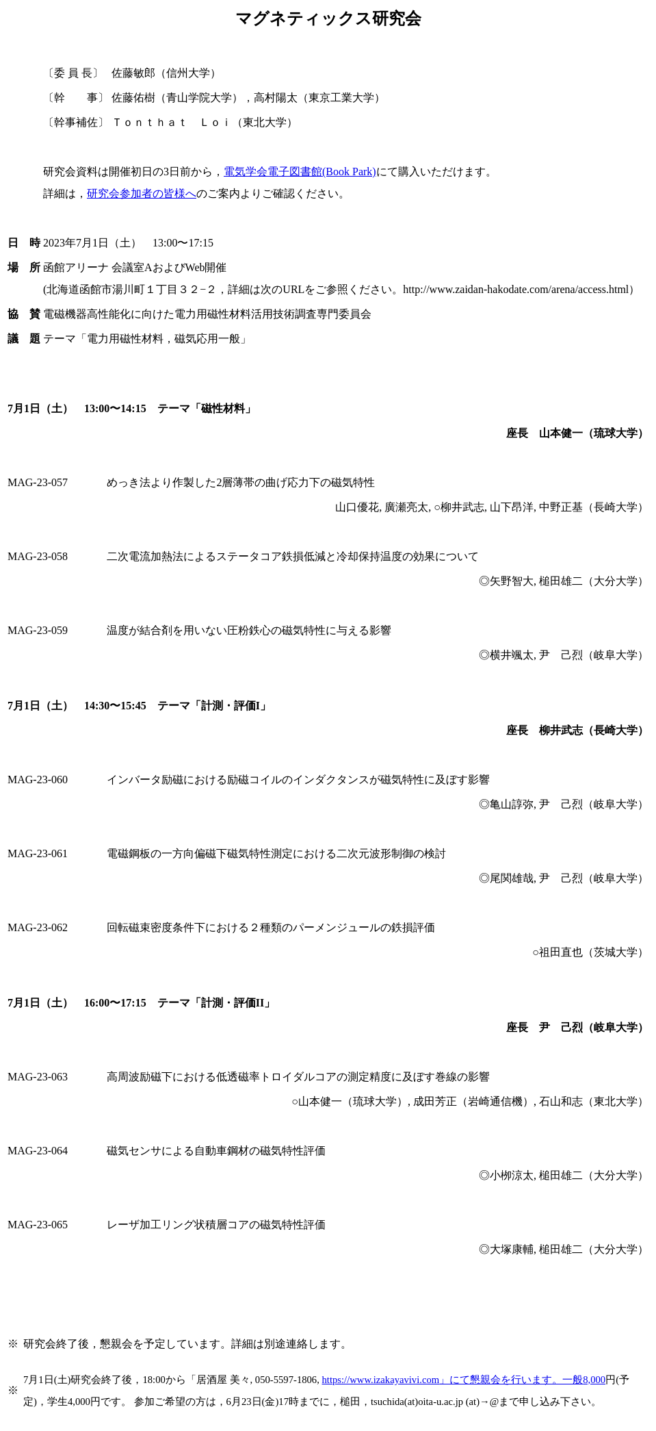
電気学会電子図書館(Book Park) (300, 171)
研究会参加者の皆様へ (141, 193)
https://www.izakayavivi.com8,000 (464, 1379)
